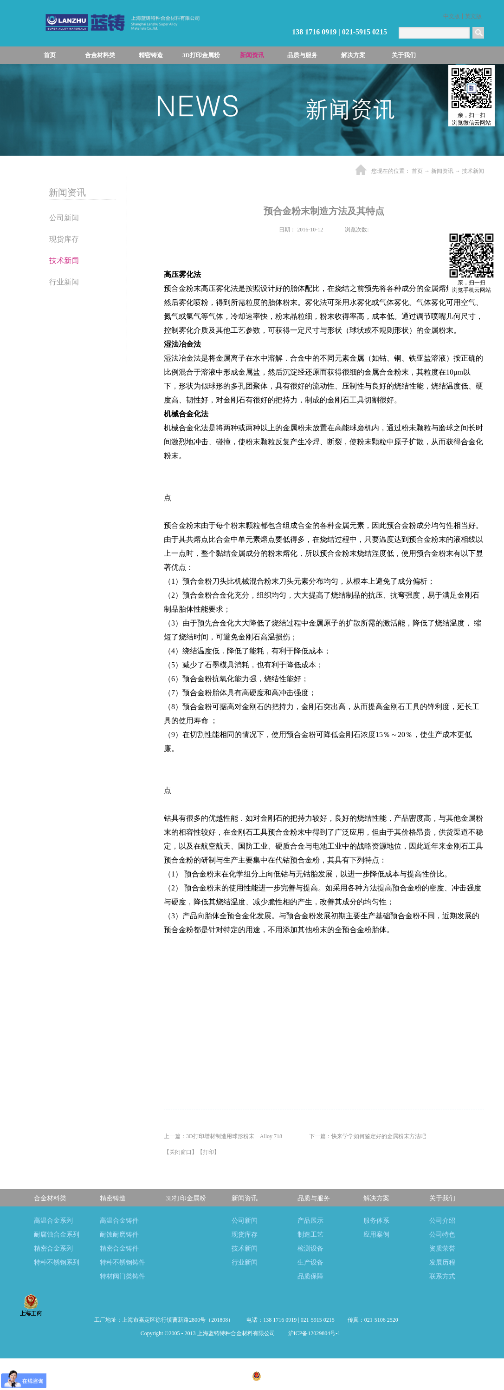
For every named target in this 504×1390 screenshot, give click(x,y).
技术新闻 (473, 171)
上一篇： (223, 1136)
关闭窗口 (180, 1152)
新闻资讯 (442, 171)
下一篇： (367, 1136)
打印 (208, 1152)
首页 (50, 55)
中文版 (451, 16)
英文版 (473, 16)
